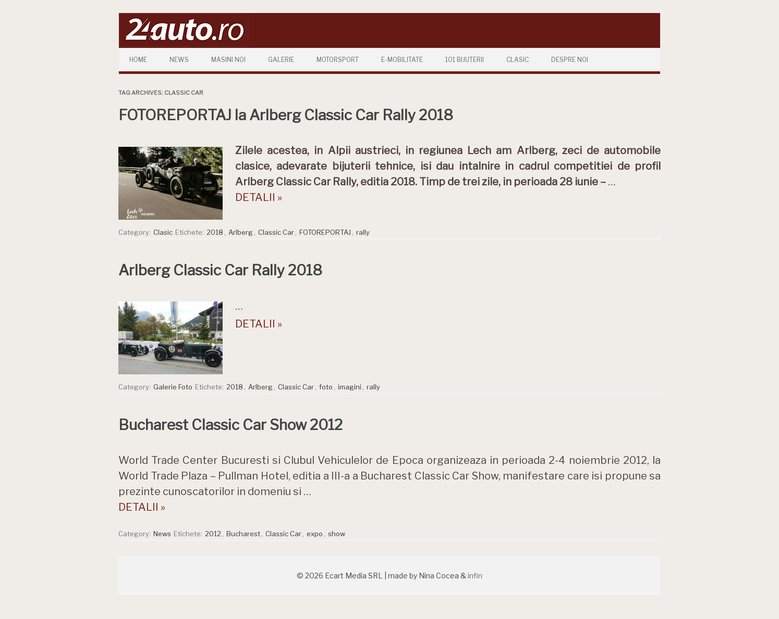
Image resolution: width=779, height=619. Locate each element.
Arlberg (240, 232)
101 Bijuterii (464, 60)
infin (475, 575)
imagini (349, 387)
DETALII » (258, 197)
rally (363, 232)
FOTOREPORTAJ (325, 232)
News (179, 60)
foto (326, 387)
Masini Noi (228, 60)
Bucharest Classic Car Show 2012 (230, 425)
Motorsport (338, 60)
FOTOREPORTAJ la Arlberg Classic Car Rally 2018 (285, 115)
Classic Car (276, 232)
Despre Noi (569, 60)
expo (315, 533)
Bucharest (243, 533)
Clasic (517, 60)
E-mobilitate (402, 60)
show (336, 533)
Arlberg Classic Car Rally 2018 (220, 270)
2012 (213, 533)
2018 (214, 232)
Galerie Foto (172, 387)
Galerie (281, 60)
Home (138, 60)
